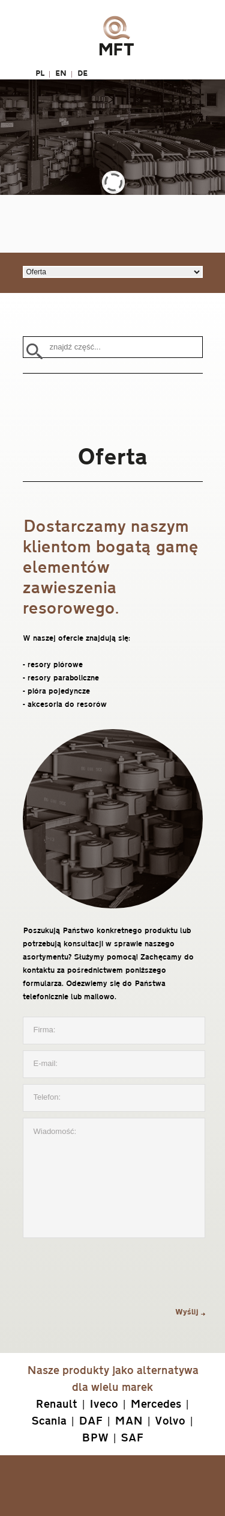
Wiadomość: (114, 1178)
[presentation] (114, 1274)
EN (61, 73)
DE (82, 73)
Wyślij (186, 1312)
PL (39, 73)
